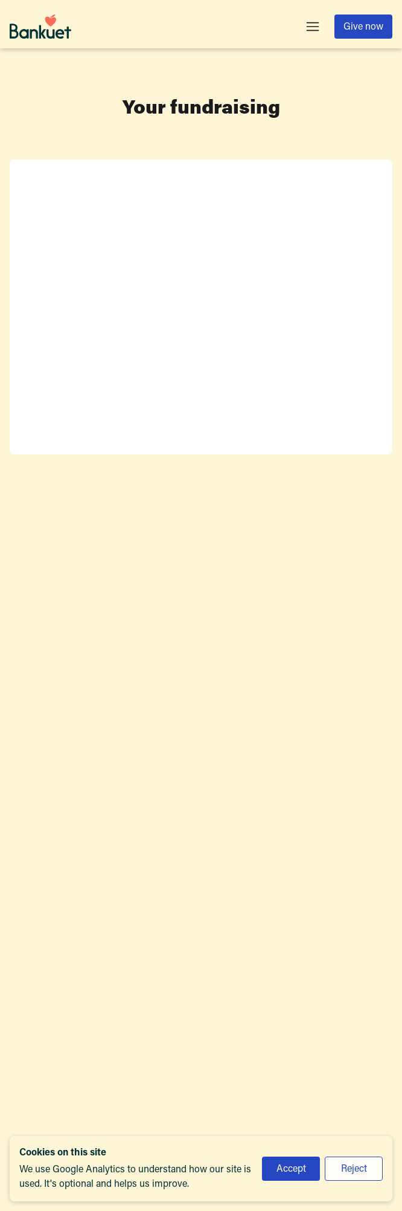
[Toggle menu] (313, 27)
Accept (291, 1169)
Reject (354, 1169)
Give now (363, 27)
